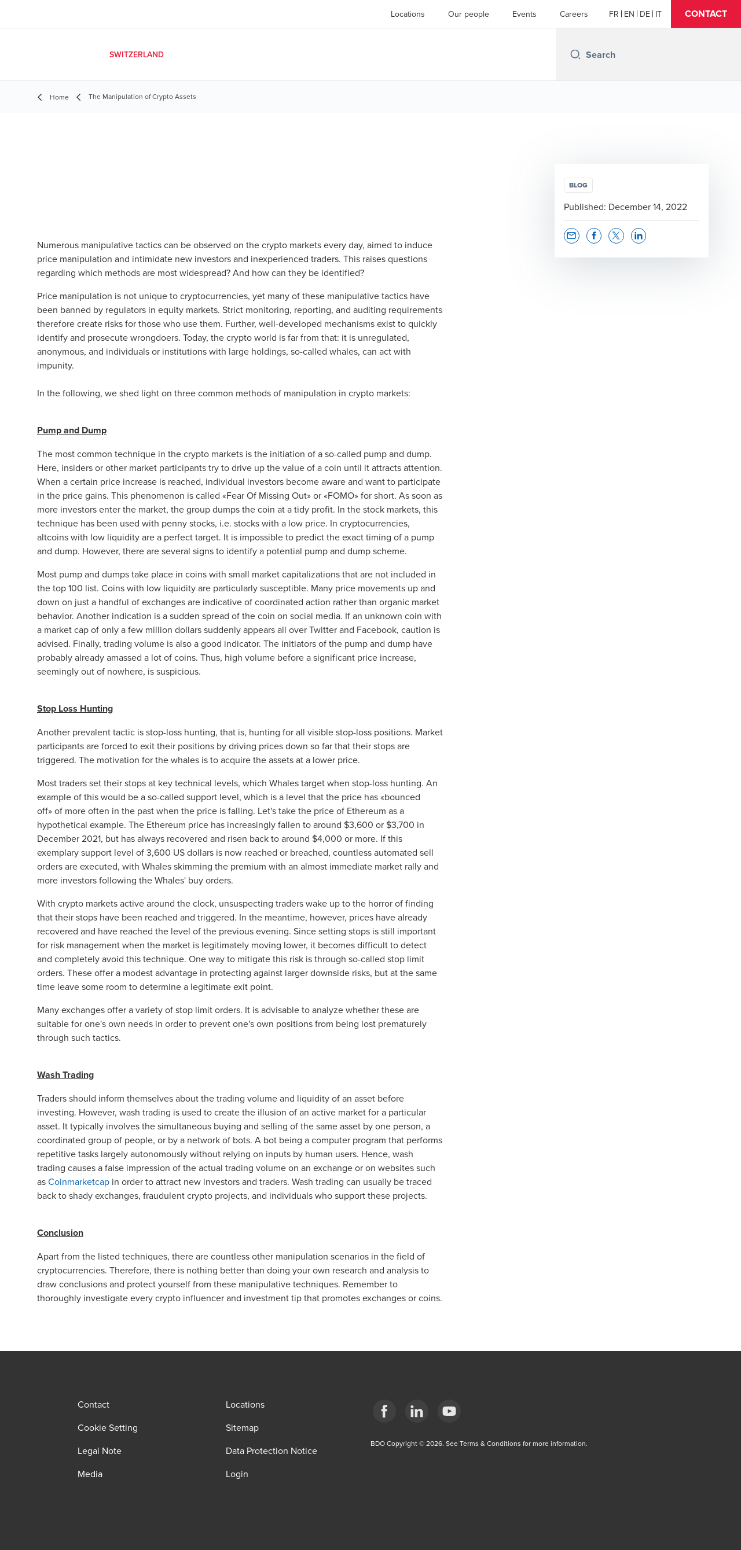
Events (524, 14)
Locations (408, 14)
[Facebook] (384, 1411)
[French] (614, 13)
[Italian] (658, 13)
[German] (645, 13)
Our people (468, 14)
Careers (574, 14)
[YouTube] (449, 1411)
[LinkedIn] (417, 1411)
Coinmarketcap (78, 1181)
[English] (629, 13)
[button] (706, 14)
